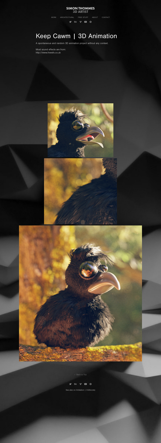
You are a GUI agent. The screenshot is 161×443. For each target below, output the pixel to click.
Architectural (67, 17)
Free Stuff (83, 17)
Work (53, 17)
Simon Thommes (80, 8)
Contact (106, 17)
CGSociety (90, 390)
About (95, 17)
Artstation (80, 390)
